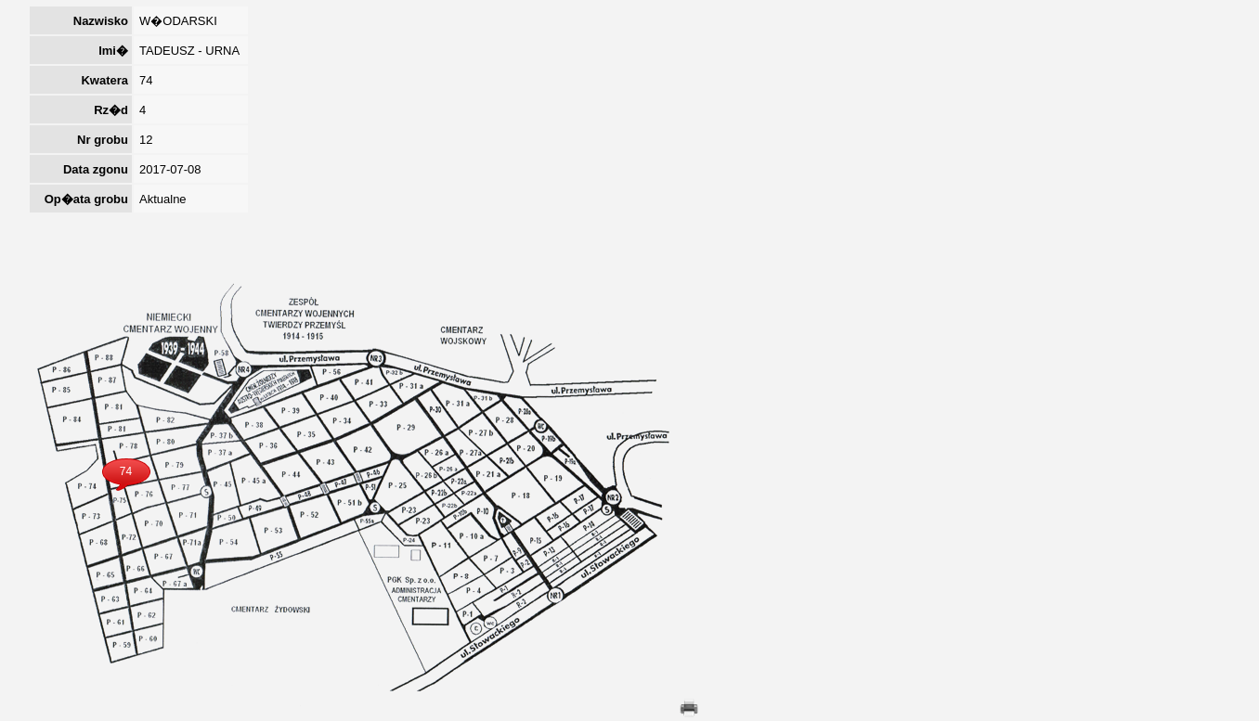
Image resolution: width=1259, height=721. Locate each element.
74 (126, 471)
